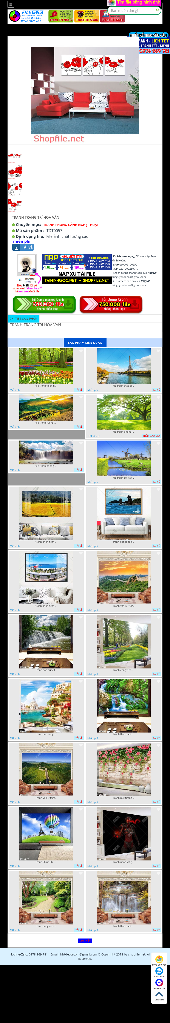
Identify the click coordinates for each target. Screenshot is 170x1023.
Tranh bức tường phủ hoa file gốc (123, 797)
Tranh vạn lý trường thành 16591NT (46, 797)
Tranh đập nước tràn (46, 669)
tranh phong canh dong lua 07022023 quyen (46, 541)
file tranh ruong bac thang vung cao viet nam (46, 422)
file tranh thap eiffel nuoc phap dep (123, 385)
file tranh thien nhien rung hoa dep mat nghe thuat (46, 385)
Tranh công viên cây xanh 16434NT (46, 926)
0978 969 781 (159, 960)
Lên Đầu (159, 995)
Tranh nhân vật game (123, 861)
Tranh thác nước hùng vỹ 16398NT (123, 926)
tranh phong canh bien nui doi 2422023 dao (123, 541)
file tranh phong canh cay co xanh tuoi (123, 431)
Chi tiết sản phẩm (23, 318)
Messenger (159, 984)
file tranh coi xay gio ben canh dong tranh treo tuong (123, 477)
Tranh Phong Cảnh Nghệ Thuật (71, 225)
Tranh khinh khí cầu (46, 861)
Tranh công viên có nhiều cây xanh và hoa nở (123, 669)
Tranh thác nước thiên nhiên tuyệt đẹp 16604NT (123, 734)
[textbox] (134, 10)
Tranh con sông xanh (46, 734)
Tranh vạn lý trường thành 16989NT (123, 605)
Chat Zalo (159, 972)
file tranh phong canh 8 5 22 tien (46, 465)
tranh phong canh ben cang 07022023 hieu (46, 605)
